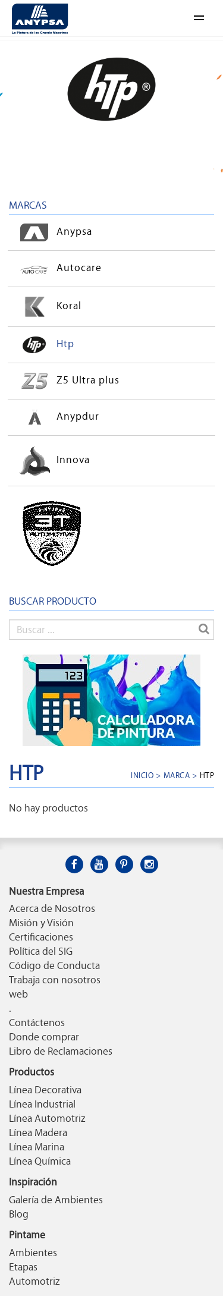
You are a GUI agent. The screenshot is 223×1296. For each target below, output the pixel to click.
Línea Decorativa (45, 1090)
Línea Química (40, 1161)
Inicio (142, 775)
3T (41, 533)
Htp (44, 345)
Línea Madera (38, 1132)
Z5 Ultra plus (67, 381)
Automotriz (34, 1281)
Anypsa (53, 232)
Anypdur (57, 417)
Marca (177, 775)
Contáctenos (37, 1022)
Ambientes (33, 1253)
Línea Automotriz (47, 1118)
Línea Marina (36, 1147)
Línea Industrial (42, 1104)
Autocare (58, 269)
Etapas (23, 1267)
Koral (48, 306)
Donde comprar (44, 1037)
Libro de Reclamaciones (60, 1051)
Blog (19, 1214)
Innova (52, 461)
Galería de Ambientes (56, 1200)
